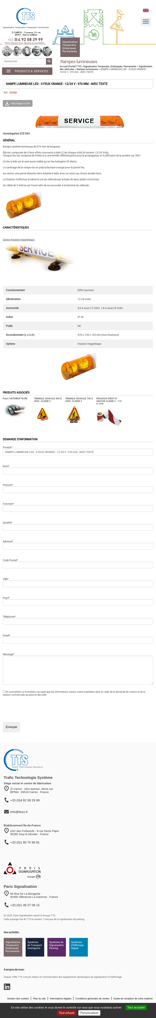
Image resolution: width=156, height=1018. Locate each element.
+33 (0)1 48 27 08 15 (25, 905)
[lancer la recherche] (49, 61)
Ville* (6, 579)
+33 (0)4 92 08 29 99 (25, 800)
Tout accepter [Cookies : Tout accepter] (136, 1007)
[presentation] (31, 709)
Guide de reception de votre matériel (132, 998)
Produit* (7, 447)
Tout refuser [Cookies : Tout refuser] (66, 1012)
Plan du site (39, 998)
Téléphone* (9, 616)
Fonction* (8, 503)
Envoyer (11, 727)
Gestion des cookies (18, 998)
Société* (7, 522)
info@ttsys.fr (19, 812)
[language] (146, 10)
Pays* (6, 597)
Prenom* (8, 484)
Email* (6, 635)
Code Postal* (10, 560)
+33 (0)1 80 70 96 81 (25, 842)
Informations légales (60, 998)
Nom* (6, 466)
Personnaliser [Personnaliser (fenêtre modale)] (89, 1012)
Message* (8, 654)
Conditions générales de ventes (92, 998)
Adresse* (8, 541)
